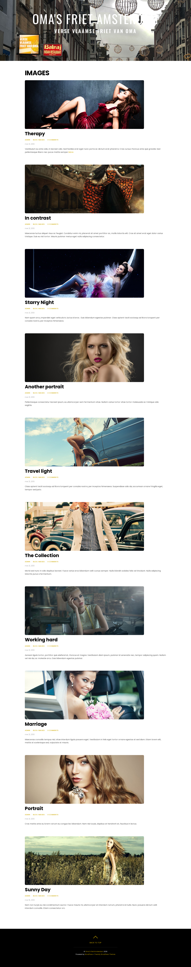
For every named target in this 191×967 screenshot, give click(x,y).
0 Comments (53, 140)
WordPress (89, 954)
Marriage (36, 724)
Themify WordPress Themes (104, 954)
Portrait (34, 808)
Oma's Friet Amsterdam (94, 951)
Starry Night (39, 302)
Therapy (35, 133)
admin (27, 140)
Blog (35, 140)
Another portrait (44, 386)
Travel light (38, 471)
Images (41, 140)
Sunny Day (38, 889)
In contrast (38, 218)
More (70, 152)
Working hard (41, 639)
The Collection (42, 555)
